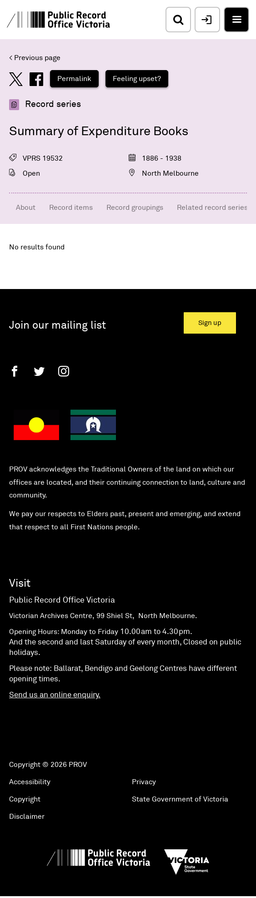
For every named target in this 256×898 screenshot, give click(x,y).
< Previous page (34, 57)
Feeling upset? (137, 78)
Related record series (212, 207)
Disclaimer (27, 816)
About (25, 207)
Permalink (74, 78)
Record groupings (134, 207)
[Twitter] (39, 371)
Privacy (144, 782)
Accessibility (29, 782)
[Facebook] (14, 371)
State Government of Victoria (180, 799)
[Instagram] (63, 371)
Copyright (24, 799)
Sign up (209, 323)
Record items (71, 207)
